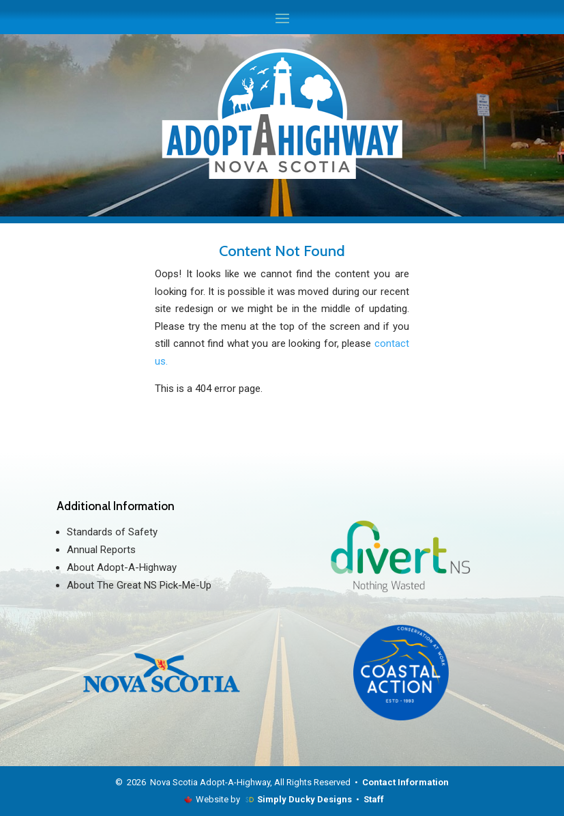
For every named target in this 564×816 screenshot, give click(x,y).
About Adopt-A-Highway (122, 567)
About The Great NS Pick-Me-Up (139, 585)
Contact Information (405, 782)
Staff (373, 799)
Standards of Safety (112, 532)
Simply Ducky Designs (304, 799)
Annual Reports (101, 550)
